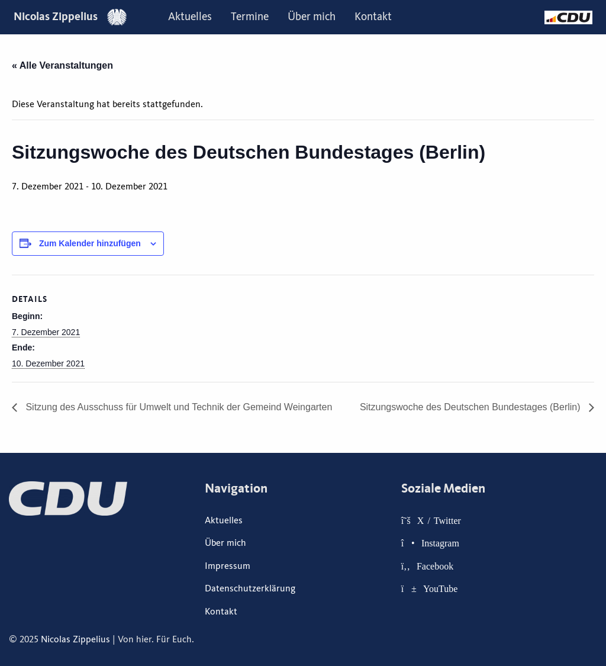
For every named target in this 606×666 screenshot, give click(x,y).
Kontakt (373, 16)
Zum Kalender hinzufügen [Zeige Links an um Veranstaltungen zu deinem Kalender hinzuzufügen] (90, 243)
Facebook (435, 566)
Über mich (312, 16)
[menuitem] (190, 17)
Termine (250, 16)
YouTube (440, 588)
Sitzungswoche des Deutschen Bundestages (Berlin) (471, 407)
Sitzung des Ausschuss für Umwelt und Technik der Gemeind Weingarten (177, 407)
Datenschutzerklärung (250, 588)
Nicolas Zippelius (70, 16)
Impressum (227, 566)
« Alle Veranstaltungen (62, 65)
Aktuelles (190, 16)
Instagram (440, 543)
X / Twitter (439, 520)
